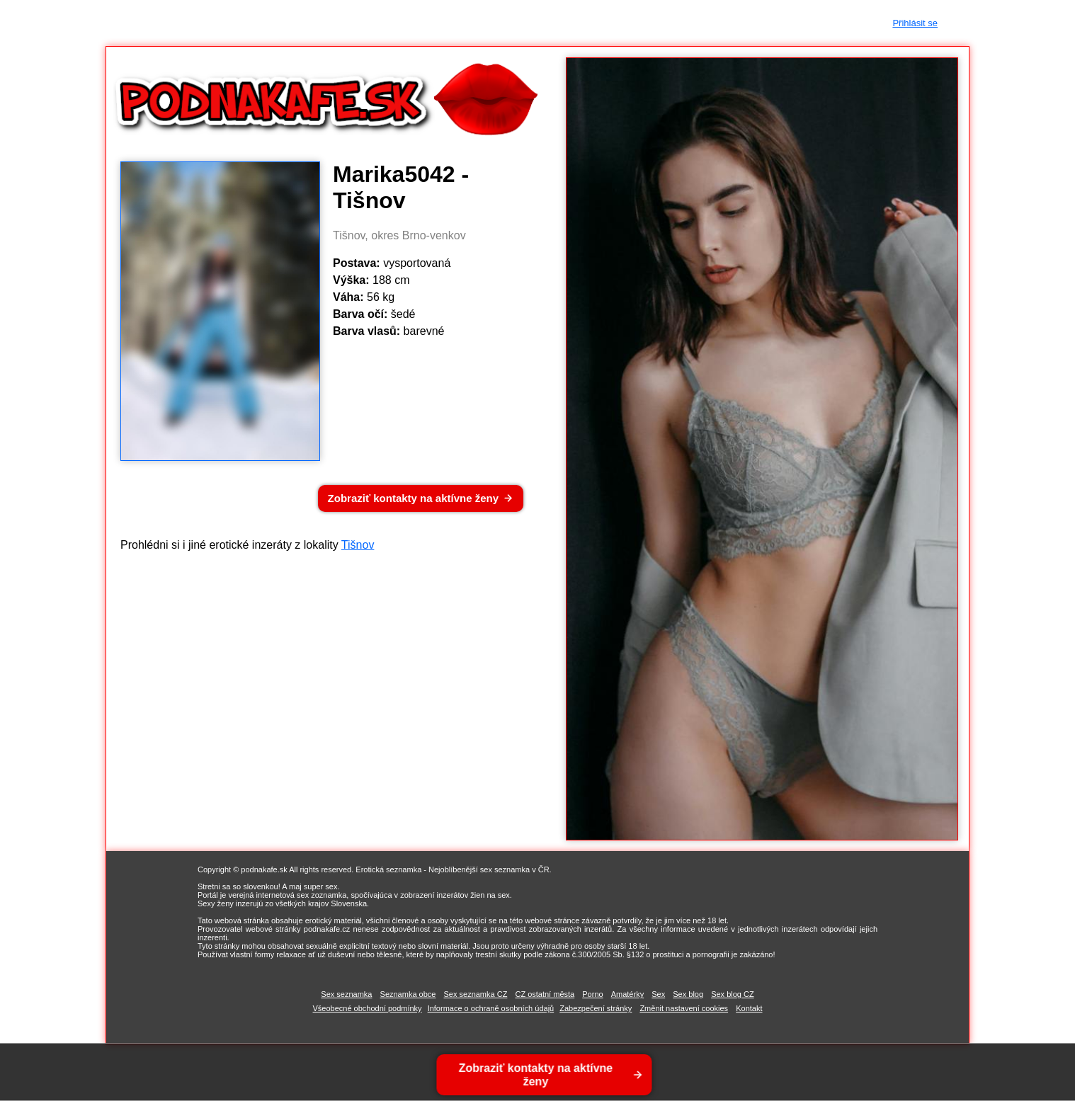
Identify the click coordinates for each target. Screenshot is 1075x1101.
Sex (658, 994)
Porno (592, 994)
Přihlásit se (915, 23)
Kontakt (749, 1008)
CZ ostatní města (544, 994)
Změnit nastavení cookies (683, 1008)
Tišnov (358, 545)
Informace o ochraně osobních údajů (491, 1008)
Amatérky (627, 994)
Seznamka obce (408, 994)
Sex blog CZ (732, 994)
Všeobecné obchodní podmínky (367, 1008)
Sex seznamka (346, 994)
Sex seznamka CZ (476, 994)
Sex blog (688, 994)
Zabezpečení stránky (595, 1008)
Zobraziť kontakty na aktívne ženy (413, 498)
